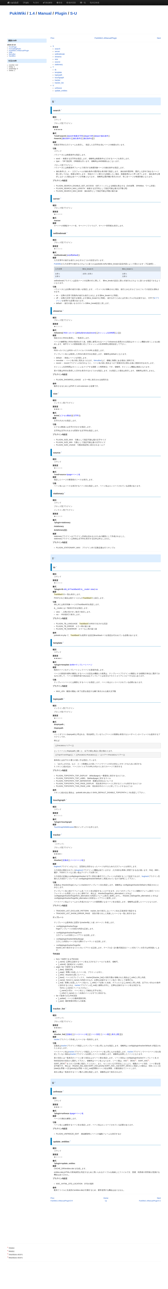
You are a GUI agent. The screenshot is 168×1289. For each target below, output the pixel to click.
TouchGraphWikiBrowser (64, 827)
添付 (36, 3)
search (57, 49)
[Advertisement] (84, 25)
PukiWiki (18, 13)
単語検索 (94, 3)
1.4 (32, 13)
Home (105, 1198)
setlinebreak (60, 54)
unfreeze (58, 88)
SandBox (12, 56)
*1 (127, 1060)
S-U (73, 13)
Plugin (61, 13)
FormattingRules (15, 49)
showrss (58, 57)
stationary (59, 64)
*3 (148, 1060)
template (58, 72)
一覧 (83, 3)
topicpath (58, 75)
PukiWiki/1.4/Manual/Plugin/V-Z (150, 1201)
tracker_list (59, 83)
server (57, 51)
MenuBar (12, 54)
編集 (26, 3)
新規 (59, 3)
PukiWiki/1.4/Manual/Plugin (19, 51)
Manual (45, 13)
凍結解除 (47, 3)
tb (55, 70)
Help (10, 52)
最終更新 (71, 3)
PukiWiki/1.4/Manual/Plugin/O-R (62, 1201)
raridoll (12, 2)
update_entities (61, 91)
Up (106, 1201)
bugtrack (57, 866)
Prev (52, 38)
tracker (57, 80)
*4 (65, 1063)
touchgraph (59, 78)
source (57, 62)
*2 (135, 1060)
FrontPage (13, 47)
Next (159, 38)
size (56, 59)
